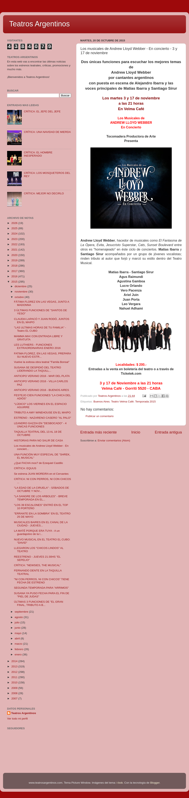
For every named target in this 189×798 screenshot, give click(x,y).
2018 (14, 265)
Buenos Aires (101, 401)
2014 (14, 661)
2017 (14, 271)
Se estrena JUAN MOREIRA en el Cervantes (41, 473)
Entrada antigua (168, 432)
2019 (14, 260)
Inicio (135, 432)
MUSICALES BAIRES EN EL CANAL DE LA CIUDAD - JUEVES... (41, 524)
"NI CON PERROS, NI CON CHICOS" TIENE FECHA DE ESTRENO (41, 581)
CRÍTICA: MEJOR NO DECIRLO (44, 193)
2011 (14, 677)
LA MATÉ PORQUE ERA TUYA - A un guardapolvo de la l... (37, 532)
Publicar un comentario (100, 416)
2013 (14, 666)
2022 (14, 244)
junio (18, 627)
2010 (14, 682)
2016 (14, 276)
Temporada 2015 (145, 401)
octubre (20, 297)
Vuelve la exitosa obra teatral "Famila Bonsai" (41, 362)
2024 (14, 233)
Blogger (155, 782)
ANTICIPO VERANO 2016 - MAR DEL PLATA (42, 375)
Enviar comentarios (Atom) (114, 440)
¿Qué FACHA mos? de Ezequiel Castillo (38, 463)
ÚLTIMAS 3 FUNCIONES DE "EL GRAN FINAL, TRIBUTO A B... (38, 603)
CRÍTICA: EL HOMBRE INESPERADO (38, 154)
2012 (14, 671)
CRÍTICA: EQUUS (25, 468)
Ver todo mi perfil (17, 718)
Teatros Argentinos (39, 24)
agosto (19, 617)
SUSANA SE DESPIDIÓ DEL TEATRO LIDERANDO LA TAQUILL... (37, 369)
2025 (14, 228)
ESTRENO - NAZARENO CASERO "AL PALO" (42, 417)
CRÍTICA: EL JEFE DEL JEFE (42, 111)
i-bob (120, 782)
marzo (19, 643)
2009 (14, 687)
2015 (14, 281)
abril (18, 638)
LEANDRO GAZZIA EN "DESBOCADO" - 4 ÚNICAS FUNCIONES (40, 425)
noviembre (21, 291)
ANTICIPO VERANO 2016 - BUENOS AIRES (41, 389)
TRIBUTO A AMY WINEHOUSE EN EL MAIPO (42, 412)
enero (18, 654)
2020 (14, 255)
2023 (14, 239)
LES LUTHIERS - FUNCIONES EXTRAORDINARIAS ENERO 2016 (37, 346)
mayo (18, 633)
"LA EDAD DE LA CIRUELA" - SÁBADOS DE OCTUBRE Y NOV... (41, 489)
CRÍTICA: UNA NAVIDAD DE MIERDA (47, 131)
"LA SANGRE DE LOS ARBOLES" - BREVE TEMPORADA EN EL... (41, 498)
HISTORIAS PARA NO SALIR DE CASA (38, 440)
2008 (14, 693)
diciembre (21, 286)
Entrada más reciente (98, 432)
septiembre (22, 611)
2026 (14, 223)
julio (17, 622)
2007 (14, 698)
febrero (19, 649)
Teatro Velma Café (122, 401)
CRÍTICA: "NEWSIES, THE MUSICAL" (37, 565)
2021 (14, 249)
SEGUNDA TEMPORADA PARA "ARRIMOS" (41, 587)
